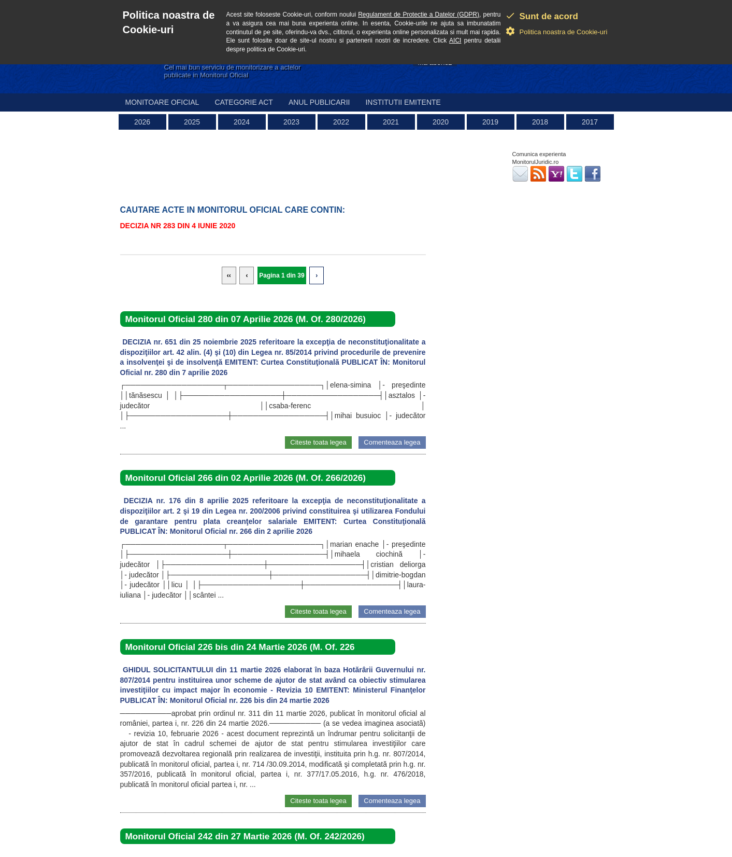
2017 (590, 122)
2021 (391, 122)
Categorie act (243, 102)
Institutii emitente (402, 102)
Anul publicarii (319, 102)
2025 (192, 122)
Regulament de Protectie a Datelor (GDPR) (418, 14)
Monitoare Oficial (162, 102)
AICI (455, 40)
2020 (441, 122)
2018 (540, 122)
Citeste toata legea (318, 442)
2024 (242, 122)
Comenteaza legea (392, 442)
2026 (142, 122)
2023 (291, 122)
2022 (341, 122)
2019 (490, 122)
